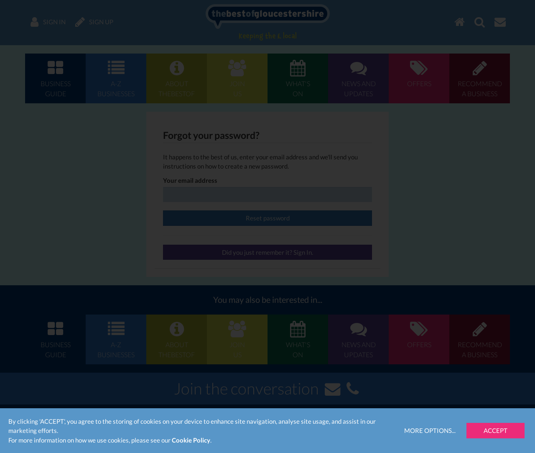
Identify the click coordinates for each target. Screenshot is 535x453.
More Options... (430, 430)
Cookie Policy (191, 440)
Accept (495, 430)
